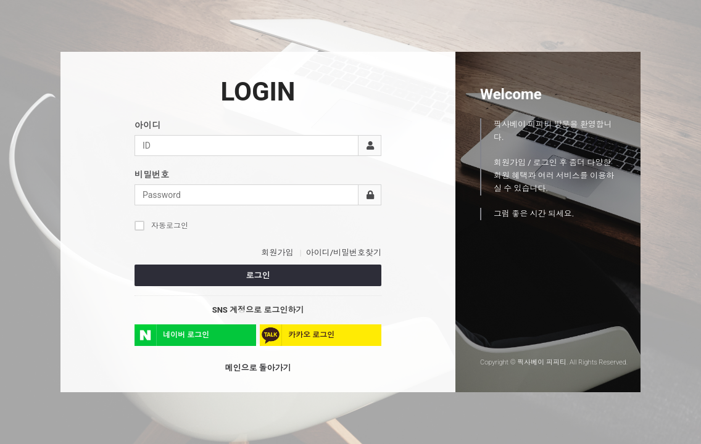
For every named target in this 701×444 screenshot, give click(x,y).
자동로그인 (161, 225)
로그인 (258, 275)
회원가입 (277, 252)
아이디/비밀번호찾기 (343, 252)
